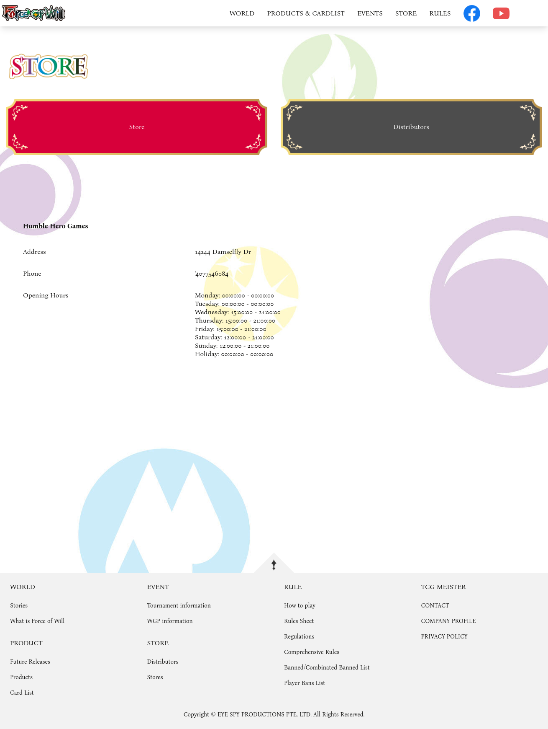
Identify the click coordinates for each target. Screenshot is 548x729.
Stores (155, 677)
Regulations (299, 636)
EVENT (158, 587)
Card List (22, 692)
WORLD (242, 13)
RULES (440, 13)
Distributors (163, 661)
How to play (299, 605)
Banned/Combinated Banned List (327, 667)
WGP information (170, 621)
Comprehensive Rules (311, 652)
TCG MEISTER (443, 587)
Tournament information (179, 605)
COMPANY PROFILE (448, 621)
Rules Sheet (299, 621)
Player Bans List (304, 683)
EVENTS (370, 13)
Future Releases (30, 661)
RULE (293, 587)
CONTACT (435, 605)
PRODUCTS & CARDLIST (306, 13)
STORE (406, 13)
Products (21, 677)
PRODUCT (26, 643)
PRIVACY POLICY (444, 636)
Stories (19, 605)
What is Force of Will (37, 621)
